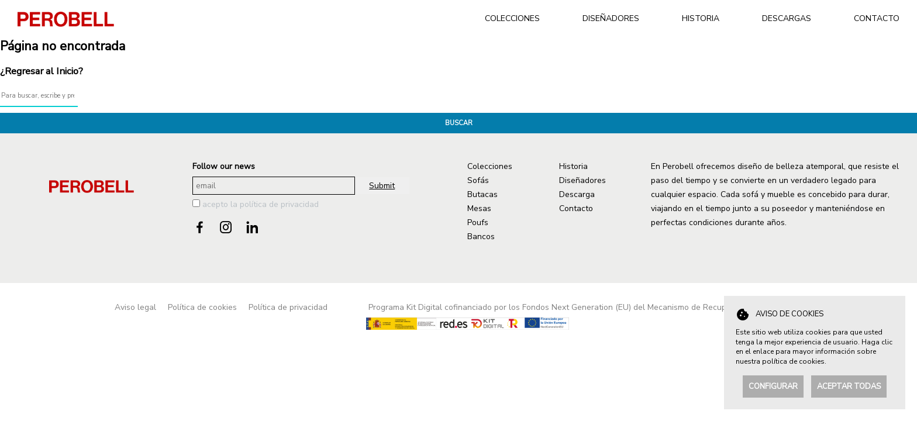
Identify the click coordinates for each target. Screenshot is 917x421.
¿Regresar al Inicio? (41, 71)
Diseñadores (582, 180)
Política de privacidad (288, 307)
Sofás (478, 180)
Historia (573, 166)
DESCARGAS (786, 18)
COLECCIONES (512, 18)
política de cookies (793, 361)
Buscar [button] (459, 123)
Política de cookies (202, 307)
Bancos (481, 236)
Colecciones (489, 166)
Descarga (577, 194)
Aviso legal (135, 307)
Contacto (576, 208)
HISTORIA (700, 18)
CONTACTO (876, 18)
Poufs (477, 222)
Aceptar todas (849, 386)
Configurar (773, 386)
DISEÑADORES (610, 18)
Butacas (482, 194)
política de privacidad (279, 204)
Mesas (479, 208)
